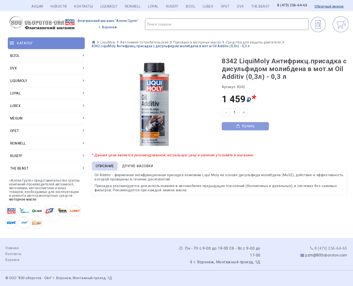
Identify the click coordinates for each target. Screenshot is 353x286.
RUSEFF (172, 6)
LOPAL (153, 6)
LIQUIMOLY (109, 6)
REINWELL (133, 6)
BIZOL (191, 6)
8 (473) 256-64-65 (292, 5)
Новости (59, 6)
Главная (12, 248)
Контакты (83, 6)
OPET (225, 6)
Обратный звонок (329, 6)
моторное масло (23, 199)
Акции (37, 6)
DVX (240, 6)
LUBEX (208, 6)
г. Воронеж (73, 24)
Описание (105, 166)
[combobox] (227, 24)
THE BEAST (260, 6)
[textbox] (226, 24)
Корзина (12, 260)
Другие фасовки (137, 166)
